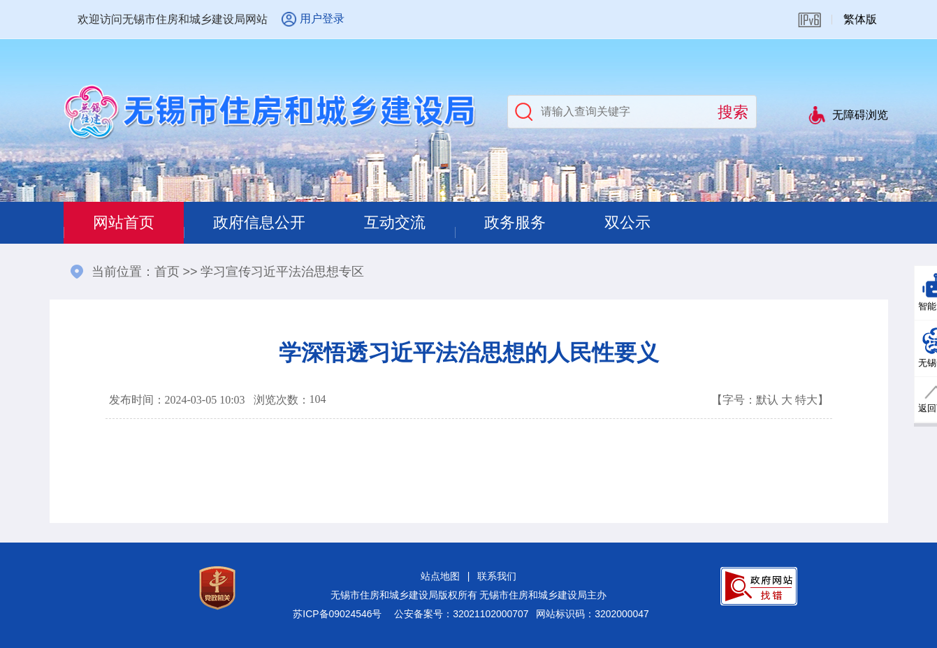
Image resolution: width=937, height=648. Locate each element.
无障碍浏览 (860, 115)
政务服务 (515, 222)
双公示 (627, 222)
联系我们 (496, 576)
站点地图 (440, 576)
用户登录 (322, 18)
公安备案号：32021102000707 (461, 613)
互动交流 (395, 222)
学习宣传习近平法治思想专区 (282, 272)
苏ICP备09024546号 (337, 613)
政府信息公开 (259, 222)
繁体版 (860, 19)
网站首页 (123, 222)
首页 (167, 272)
